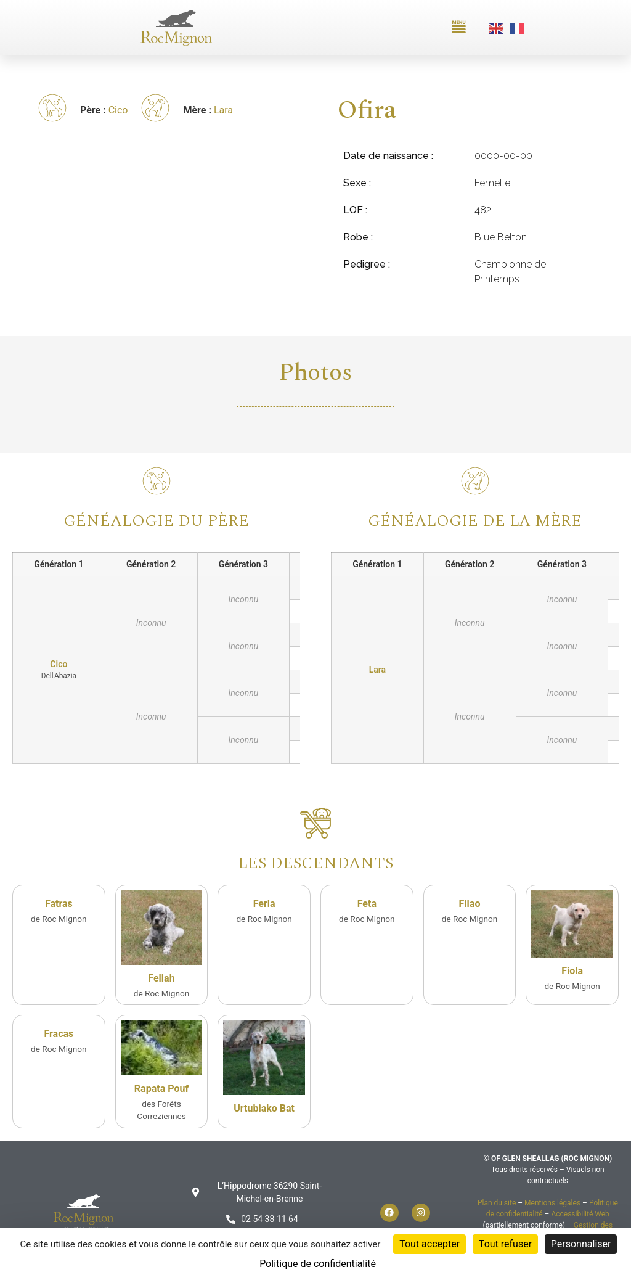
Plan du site (497, 1203)
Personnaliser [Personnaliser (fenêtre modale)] (581, 1244)
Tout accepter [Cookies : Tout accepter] (429, 1244)
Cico (118, 110)
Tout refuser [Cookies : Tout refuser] (505, 1244)
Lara (223, 110)
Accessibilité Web (580, 1214)
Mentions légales (552, 1203)
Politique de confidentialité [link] (317, 1264)
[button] (459, 28)
